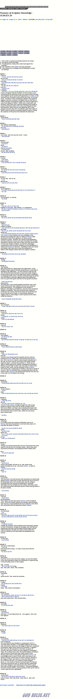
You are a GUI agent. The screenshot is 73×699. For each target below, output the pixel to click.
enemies (11, 371)
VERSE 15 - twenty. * (3, 260)
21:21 (14, 231)
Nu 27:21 (8, 400)
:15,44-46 (4, 524)
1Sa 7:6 (4, 393)
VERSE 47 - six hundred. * (4, 639)
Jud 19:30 (5, 172)
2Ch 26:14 (18, 299)
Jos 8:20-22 (5, 612)
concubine (9, 148)
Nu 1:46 (5, 306)
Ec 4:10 (19, 209)
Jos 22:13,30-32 (13, 428)
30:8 (19, 434)
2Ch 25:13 (12, 676)
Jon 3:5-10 (35, 393)
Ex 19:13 (4, 551)
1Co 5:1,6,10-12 (20, 170)
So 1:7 (23, 209)
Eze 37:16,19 (5, 210)
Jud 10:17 (5, 91)
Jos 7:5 (4, 472)
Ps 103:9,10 (11, 640)
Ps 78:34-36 (9, 354)
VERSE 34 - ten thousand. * (4, 511)
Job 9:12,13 (13, 383)
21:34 (20, 517)
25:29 (13, 299)
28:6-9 (18, 676)
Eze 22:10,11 (11, 152)
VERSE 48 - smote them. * (4, 675)
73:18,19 (21, 339)
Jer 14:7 (22, 640)
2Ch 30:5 (30, 82)
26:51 (10, 306)
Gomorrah (11, 246)
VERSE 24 (3, 376)
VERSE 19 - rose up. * (3, 325)
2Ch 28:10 (10, 339)
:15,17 (4, 119)
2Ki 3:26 (17, 119)
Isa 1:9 (17, 640)
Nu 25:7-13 (5, 428)
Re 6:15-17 (10, 596)
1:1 (10, 316)
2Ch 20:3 (9, 393)
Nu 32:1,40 (5, 85)
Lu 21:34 (15, 517)
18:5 (8, 431)
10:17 (30, 91)
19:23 (6, 162)
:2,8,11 (4, 77)
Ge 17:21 (4, 566)
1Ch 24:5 (17, 190)
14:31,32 (21, 126)
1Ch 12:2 (10, 281)
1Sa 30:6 (8, 347)
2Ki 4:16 (9, 566)
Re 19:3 (19, 583)
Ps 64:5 (19, 347)
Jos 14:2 (4, 190)
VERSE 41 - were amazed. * (4, 594)
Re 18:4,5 (35, 233)
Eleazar (3, 424)
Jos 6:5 (9, 551)
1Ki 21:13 (31, 228)
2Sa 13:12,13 (22, 162)
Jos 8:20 (4, 586)
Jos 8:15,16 (5, 490)
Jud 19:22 (5, 143)
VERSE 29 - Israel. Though (3, 444)
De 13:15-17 (5, 676)
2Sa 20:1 (22, 228)
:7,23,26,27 (5, 316)
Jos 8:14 (4, 515)
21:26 (27, 595)
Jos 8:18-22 (5, 498)
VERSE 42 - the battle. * (3, 604)
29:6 (19, 515)
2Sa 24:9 (11, 119)
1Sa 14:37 (9, 434)
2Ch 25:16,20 (11, 233)
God (33, 97)
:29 (3, 512)
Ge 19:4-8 (5, 146)
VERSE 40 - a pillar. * (3, 582)
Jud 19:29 (5, 159)
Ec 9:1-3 (30, 339)
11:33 (30, 383)
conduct (5, 235)
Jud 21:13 (5, 640)
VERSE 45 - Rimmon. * (3, 624)
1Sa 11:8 (14, 306)
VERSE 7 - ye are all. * (3, 168)
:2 (2, 306)
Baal (10, 502)
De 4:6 (10, 170)
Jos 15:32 (5, 625)
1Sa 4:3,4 (10, 403)
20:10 (9, 217)
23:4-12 (15, 434)
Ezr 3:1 (17, 80)
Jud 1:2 (4, 438)
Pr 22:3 (4, 126)
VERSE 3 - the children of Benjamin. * (8, 125)
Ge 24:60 (4, 199)
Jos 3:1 (4, 326)
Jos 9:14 (10, 172)
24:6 (20, 172)
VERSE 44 (3, 618)
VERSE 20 (3, 329)
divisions (23, 501)
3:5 (27, 383)
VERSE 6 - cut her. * (3, 158)
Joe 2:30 (14, 583)
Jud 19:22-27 (6, 129)
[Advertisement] (27, 3)
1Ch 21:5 (23, 306)
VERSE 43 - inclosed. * (3, 611)
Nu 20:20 (4, 254)
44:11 (35, 209)
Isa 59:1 (4, 415)
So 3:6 (9, 583)
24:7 (24, 231)
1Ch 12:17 (10, 206)
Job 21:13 (10, 515)
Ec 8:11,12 (24, 515)
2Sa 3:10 (16, 82)
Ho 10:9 (9, 336)
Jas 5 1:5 (24, 172)
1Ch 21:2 (24, 82)
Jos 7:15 (15, 162)
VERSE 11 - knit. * (3, 204)
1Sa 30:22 (16, 228)
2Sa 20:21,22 (5, 225)
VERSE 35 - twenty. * (3, 522)
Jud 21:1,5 (5, 183)
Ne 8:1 (21, 80)
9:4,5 (19, 393)
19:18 (10, 313)
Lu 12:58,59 (14, 126)
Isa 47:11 (4, 517)
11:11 (7, 88)
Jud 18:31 (5, 313)
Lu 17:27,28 (21, 595)
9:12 (29, 515)
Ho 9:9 (22, 233)
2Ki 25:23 (34, 91)
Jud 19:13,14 (5, 469)
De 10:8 (4, 431)
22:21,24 (19, 231)
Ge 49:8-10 (11, 319)
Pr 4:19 (15, 515)
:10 (3, 162)
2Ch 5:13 (16, 206)
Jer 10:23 (4, 435)
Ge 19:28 (4, 583)
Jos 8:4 (6, 453)
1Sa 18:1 (4, 206)
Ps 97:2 (19, 383)
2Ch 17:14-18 (30, 306)
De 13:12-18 (12, 77)
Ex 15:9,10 (5, 595)
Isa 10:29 (12, 469)
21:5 (8, 77)
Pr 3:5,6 (36, 434)
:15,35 (4, 633)
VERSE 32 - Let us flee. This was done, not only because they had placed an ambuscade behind (19, 478)
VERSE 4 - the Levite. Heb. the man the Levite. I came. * (13, 135)
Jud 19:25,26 (5, 149)
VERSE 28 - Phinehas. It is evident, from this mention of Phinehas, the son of (16, 422)
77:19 (26, 339)
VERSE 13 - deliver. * (3, 223)
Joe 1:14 (19, 313)
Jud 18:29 (5, 82)
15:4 (19, 306)
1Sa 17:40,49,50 (6, 299)
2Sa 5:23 (11, 453)
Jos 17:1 (11, 85)
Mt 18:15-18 (22, 217)
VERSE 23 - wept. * (3, 353)
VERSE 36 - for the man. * (4, 538)
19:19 (10, 231)
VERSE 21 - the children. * (4, 335)
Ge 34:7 (10, 162)
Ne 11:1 (23, 190)
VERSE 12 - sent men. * (3, 216)
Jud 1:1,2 (4, 319)
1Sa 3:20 (10, 82)
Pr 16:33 (28, 190)
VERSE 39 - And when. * (3, 573)
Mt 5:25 (8, 126)
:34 (3, 453)
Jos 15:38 (15, 91)
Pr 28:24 (13, 209)
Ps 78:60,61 (16, 403)
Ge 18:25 (6, 383)
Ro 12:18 (29, 217)
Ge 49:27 (4, 336)
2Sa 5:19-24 (24, 434)
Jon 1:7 (33, 190)
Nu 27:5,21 (14, 316)
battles (17, 66)
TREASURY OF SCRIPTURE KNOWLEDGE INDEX (31, 686)
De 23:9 (4, 339)
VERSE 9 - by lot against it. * (5, 189)
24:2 (20, 82)
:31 (3, 575)
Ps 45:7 (4, 209)
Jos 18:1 (14, 313)
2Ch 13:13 (15, 254)
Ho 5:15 (15, 354)
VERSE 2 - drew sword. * (4, 117)
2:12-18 (29, 393)
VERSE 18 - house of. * (3, 312)
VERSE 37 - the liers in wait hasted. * (7, 546)
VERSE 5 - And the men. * (4, 142)
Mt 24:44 (10, 517)
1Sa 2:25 (4, 233)
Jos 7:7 (4, 434)
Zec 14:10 (16, 625)
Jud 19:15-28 (6, 136)
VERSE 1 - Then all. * (3, 75)
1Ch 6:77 (10, 625)
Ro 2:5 (23, 383)
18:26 (20, 91)
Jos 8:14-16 (5, 463)
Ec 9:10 (15, 183)
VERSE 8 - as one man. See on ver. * (8, 178)
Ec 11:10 (28, 231)
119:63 (9, 209)
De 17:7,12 (5, 231)
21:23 (9, 254)
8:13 (27, 209)
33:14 (16, 595)
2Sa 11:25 (14, 347)
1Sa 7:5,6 (24, 91)
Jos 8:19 (4, 547)
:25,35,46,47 (5, 261)
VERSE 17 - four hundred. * (4, 305)
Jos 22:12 (20, 77)
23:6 (27, 228)
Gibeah (29, 236)
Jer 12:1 (35, 339)
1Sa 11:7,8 (5, 80)
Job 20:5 (10, 524)
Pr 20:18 (15, 172)
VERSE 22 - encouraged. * (4, 345)
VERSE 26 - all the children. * (5, 389)
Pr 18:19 (22, 676)
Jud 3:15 (4, 281)
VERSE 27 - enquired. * (3, 399)
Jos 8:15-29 (5, 540)
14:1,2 (14, 170)
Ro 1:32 (29, 233)
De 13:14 (4, 217)
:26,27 (4, 354)
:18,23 (4, 390)
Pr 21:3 (10, 183)
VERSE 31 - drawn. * (3, 461)
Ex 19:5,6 (4, 170)
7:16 (11, 326)
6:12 (8, 326)
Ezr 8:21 (14, 393)
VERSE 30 (3, 456)
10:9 (26, 233)
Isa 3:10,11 (34, 515)
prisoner (30, 654)
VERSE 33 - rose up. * (3, 496)
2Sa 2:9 (16, 85)
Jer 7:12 (22, 403)
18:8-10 (16, 596)
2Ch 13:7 (37, 228)
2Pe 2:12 (4, 596)
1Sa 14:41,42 (11, 190)
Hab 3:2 (31, 640)
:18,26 (4, 88)
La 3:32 (27, 640)
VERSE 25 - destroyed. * (3, 382)
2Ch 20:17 (12, 438)
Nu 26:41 (12, 261)
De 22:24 (4, 152)
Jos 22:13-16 (15, 217)
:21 (3, 383)
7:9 (8, 438)
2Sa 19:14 (11, 80)
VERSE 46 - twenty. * (3, 631)
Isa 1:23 (31, 209)
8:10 (7, 119)
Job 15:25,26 (22, 254)
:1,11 (3, 180)
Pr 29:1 (17, 233)
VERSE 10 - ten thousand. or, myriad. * (8, 197)
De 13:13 (10, 228)
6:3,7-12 (31, 434)
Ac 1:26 (4, 191)
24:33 (20, 428)
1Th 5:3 (24, 517)
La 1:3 (4, 605)
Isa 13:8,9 (11, 595)
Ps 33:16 (15, 339)
